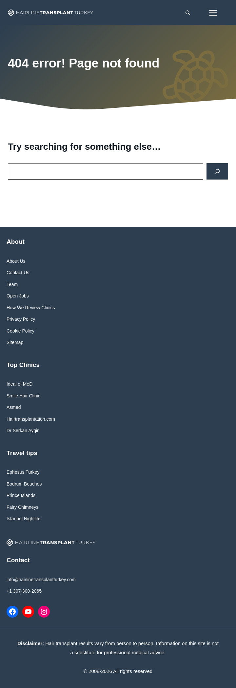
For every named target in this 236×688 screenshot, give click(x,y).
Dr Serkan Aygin (23, 430)
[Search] (217, 171)
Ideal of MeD (19, 384)
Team (12, 284)
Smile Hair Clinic (23, 395)
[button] (188, 12)
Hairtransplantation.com (31, 419)
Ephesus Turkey (23, 472)
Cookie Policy (20, 331)
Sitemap (15, 342)
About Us (16, 261)
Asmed (14, 407)
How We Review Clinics (31, 307)
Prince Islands (21, 495)
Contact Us (18, 272)
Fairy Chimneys (22, 507)
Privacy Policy (21, 319)
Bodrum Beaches (24, 484)
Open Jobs (18, 295)
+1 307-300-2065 (24, 591)
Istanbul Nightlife (24, 518)
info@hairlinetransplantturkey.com (41, 579)
